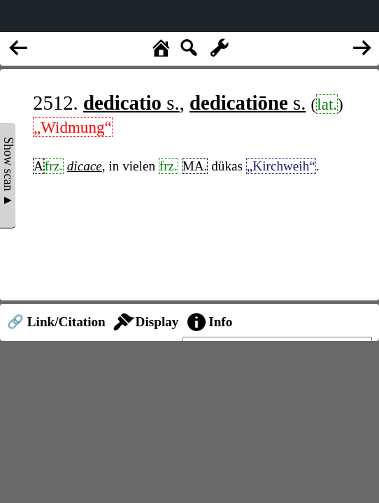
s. (131, 103)
